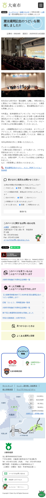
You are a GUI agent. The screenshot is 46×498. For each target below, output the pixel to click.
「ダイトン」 (17, 487)
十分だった (10, 188)
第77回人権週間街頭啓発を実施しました (18, 313)
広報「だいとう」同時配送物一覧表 (16, 302)
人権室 (6, 227)
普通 (19, 188)
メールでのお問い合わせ (17, 473)
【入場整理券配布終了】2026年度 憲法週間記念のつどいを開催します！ (21, 296)
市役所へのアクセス (15, 480)
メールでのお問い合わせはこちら (16, 240)
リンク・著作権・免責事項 (27, 386)
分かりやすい (10, 197)
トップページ (13, 12)
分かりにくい (31, 197)
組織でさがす (25, 12)
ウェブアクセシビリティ (26, 389)
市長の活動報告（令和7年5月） (14, 318)
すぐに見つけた (11, 205)
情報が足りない (30, 188)
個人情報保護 (7, 389)
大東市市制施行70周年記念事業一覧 (16, 280)
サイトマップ (7, 386)
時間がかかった (33, 205)
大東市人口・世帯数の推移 (35, 413)
